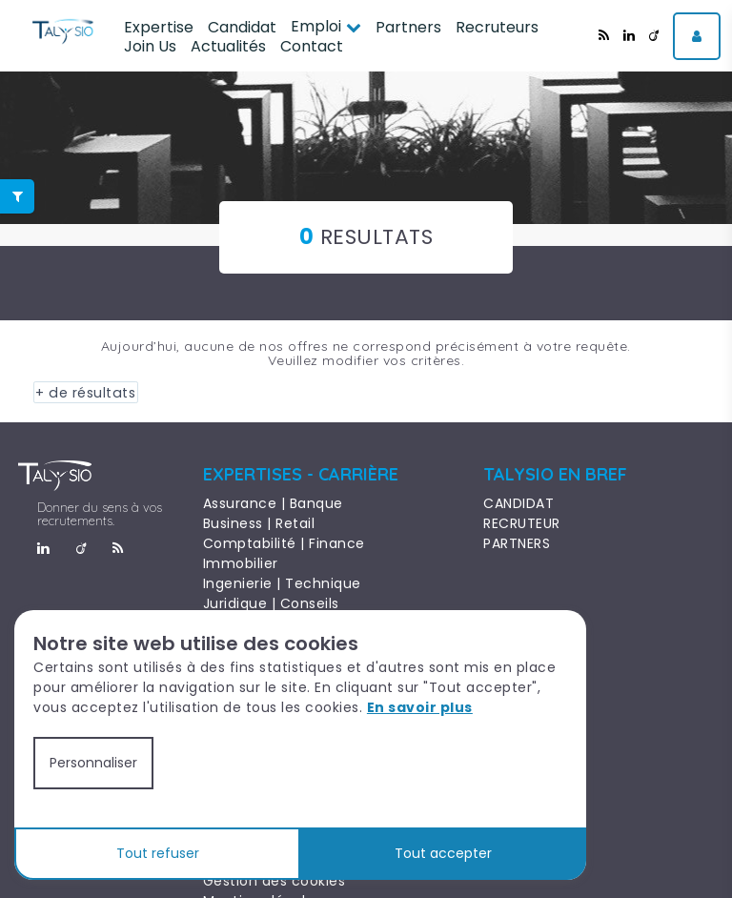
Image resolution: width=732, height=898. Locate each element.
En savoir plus (420, 707)
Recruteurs (497, 27)
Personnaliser (93, 762)
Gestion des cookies (274, 879)
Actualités (228, 46)
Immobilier (240, 563)
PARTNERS (516, 543)
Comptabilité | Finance (284, 543)
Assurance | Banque (273, 503)
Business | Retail (259, 523)
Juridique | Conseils (271, 603)
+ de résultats (82, 392)
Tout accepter (443, 853)
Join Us (150, 46)
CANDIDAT (518, 503)
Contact (311, 46)
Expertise (158, 27)
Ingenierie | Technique (282, 583)
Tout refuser (157, 853)
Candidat (242, 27)
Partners (408, 27)
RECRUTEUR (521, 523)
